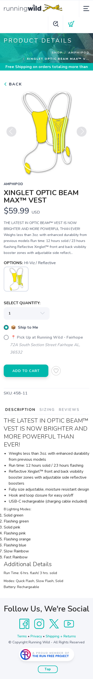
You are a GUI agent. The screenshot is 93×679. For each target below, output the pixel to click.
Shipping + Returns (61, 636)
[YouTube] (69, 623)
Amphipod (78, 53)
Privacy (36, 636)
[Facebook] (24, 623)
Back (13, 84)
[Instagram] (39, 623)
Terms (22, 636)
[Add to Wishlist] (56, 371)
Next (82, 133)
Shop (57, 53)
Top (48, 669)
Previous (11, 133)
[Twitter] (54, 623)
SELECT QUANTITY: (22, 303)
